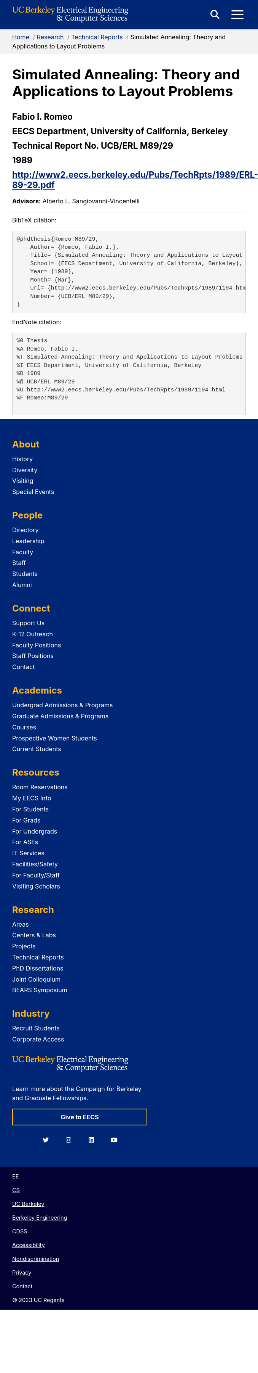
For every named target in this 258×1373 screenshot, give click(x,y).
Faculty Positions (36, 645)
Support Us (28, 623)
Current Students (36, 749)
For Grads (26, 820)
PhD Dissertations (38, 968)
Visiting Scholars (36, 886)
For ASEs (25, 842)
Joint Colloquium (36, 979)
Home (20, 37)
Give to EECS (80, 1117)
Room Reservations (40, 787)
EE (15, 1176)
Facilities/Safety (35, 864)
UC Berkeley (28, 1204)
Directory (25, 530)
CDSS (19, 1231)
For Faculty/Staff (36, 875)
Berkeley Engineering (39, 1217)
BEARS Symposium (39, 990)
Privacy (21, 1272)
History (22, 459)
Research (50, 37)
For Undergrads (34, 831)
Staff (19, 563)
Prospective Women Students (54, 738)
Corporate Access (38, 1039)
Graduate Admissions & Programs (60, 716)
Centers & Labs (34, 935)
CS (16, 1190)
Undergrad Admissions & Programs (62, 705)
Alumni (22, 585)
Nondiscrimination (35, 1258)
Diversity (24, 470)
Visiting (22, 480)
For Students (30, 809)
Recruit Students (36, 1028)
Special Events (33, 492)
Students (25, 574)
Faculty (22, 552)
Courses (24, 727)
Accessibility (28, 1245)
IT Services (28, 853)
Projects (23, 946)
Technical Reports (97, 37)
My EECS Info (31, 798)
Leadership (28, 541)
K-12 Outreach (32, 634)
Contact (23, 667)
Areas (20, 924)
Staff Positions (33, 656)
